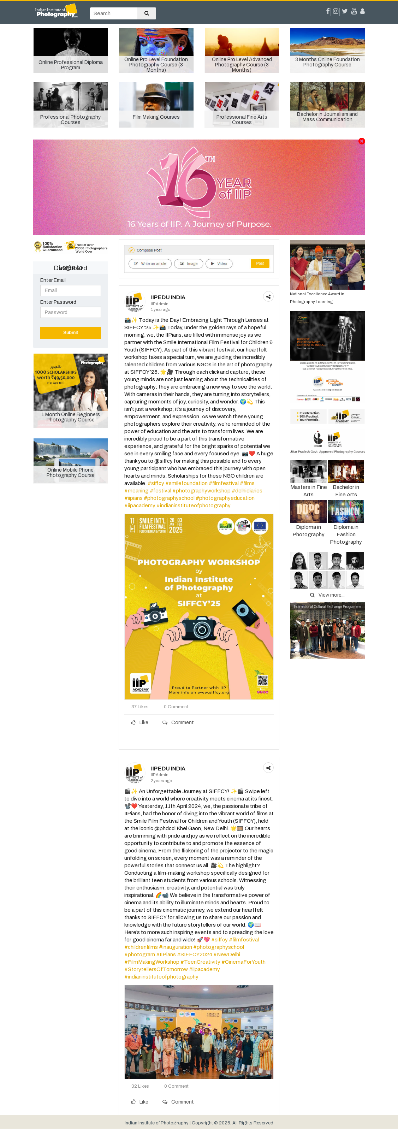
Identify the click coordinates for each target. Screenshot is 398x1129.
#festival (160, 490)
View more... (327, 595)
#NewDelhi (226, 954)
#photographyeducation (225, 498)
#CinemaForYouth (243, 962)
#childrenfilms (141, 947)
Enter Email (53, 280)
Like (139, 722)
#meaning (136, 490)
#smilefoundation (186, 483)
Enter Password (58, 302)
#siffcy (156, 483)
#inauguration (175, 947)
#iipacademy (139, 505)
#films (247, 483)
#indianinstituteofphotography (193, 505)
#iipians (133, 498)
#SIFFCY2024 (194, 954)
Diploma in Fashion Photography (345, 526)
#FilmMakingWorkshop (151, 962)
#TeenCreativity (200, 962)
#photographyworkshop (201, 490)
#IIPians (166, 954)
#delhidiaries (247, 490)
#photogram (139, 954)
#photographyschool (169, 498)
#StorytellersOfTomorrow (156, 969)
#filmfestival (224, 483)
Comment (178, 722)
